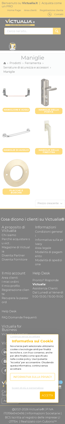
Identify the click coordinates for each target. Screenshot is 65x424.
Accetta (47, 395)
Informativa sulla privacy (32, 376)
